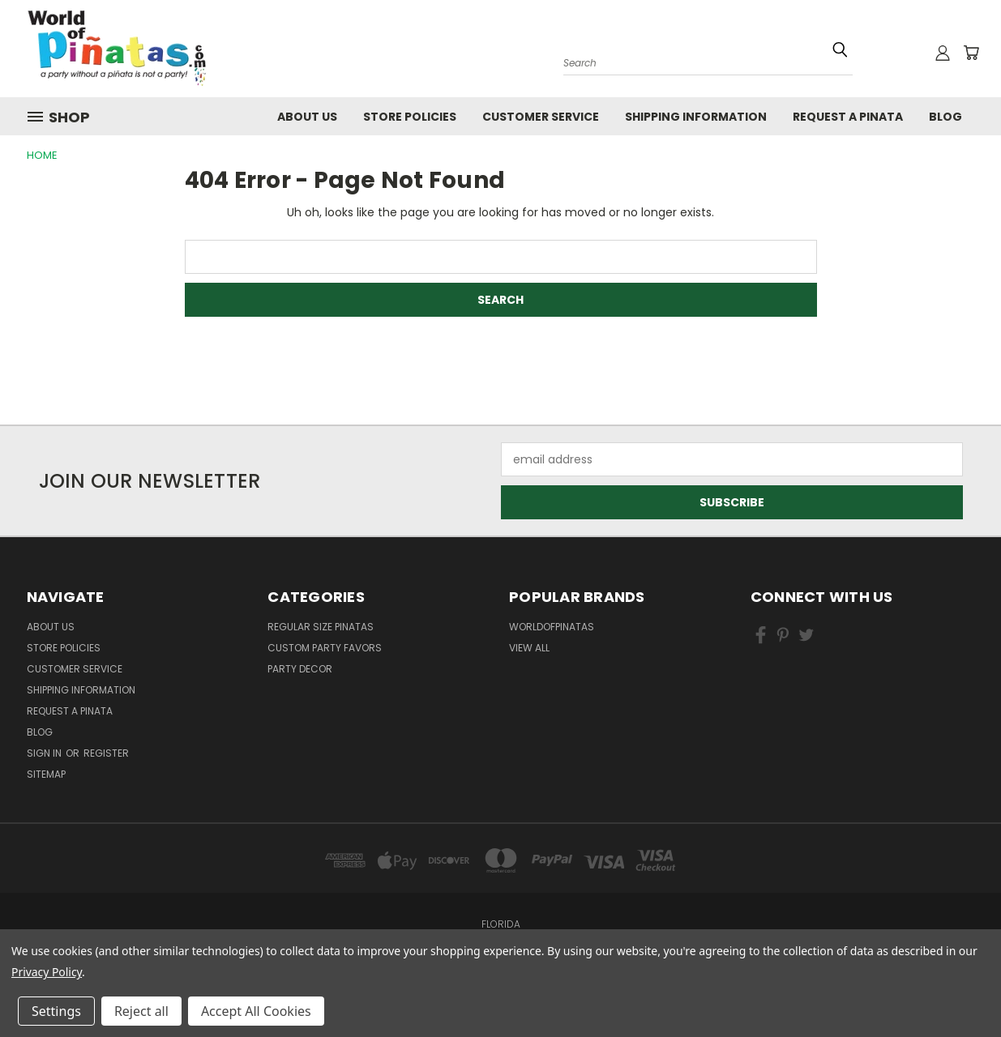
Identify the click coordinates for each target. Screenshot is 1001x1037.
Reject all (141, 1011)
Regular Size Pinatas (320, 627)
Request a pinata (848, 117)
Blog (945, 117)
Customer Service (540, 117)
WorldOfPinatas (551, 627)
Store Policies (409, 117)
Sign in (45, 753)
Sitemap (46, 774)
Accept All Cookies (256, 1011)
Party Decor (299, 669)
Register (106, 753)
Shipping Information (696, 117)
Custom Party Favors (324, 648)
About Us (307, 117)
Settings (56, 1011)
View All (529, 648)
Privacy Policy (46, 971)
